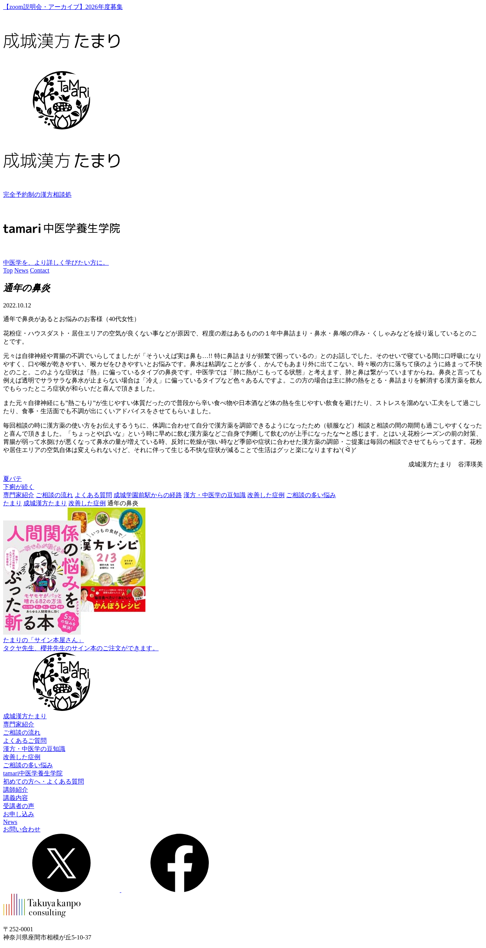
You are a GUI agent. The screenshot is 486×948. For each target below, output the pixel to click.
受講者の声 (18, 806)
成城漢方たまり (45, 503)
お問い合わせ (21, 829)
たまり (12, 503)
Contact (39, 270)
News (21, 270)
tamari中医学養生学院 (33, 773)
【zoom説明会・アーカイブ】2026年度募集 (63, 6)
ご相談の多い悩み (311, 495)
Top (8, 270)
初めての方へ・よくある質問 (43, 781)
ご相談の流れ (54, 495)
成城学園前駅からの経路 (148, 495)
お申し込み (18, 814)
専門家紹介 (18, 495)
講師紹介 (15, 789)
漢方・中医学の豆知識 (215, 495)
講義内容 (15, 797)
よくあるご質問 (25, 740)
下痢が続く (18, 487)
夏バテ (12, 478)
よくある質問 (93, 495)
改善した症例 (266, 495)
